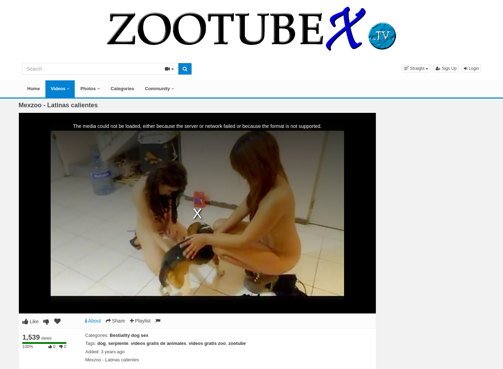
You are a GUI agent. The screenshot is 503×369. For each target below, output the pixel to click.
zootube (237, 343)
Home (33, 88)
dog (101, 343)
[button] (416, 68)
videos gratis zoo (207, 343)
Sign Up (446, 68)
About (93, 321)
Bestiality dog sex (129, 335)
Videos (60, 88)
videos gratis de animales (158, 343)
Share (115, 321)
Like (30, 321)
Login (471, 68)
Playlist (140, 321)
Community (159, 88)
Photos (90, 88)
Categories (122, 88)
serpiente (118, 343)
